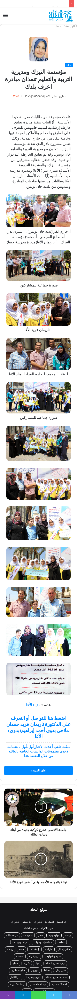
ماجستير (26, 921)
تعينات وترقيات (20, 942)
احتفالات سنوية (59, 984)
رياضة (10, 949)
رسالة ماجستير (38, 984)
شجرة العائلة (31, 928)
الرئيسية (61, 921)
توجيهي (34, 970)
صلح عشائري (18, 970)
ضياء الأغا (33, 705)
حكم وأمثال (64, 949)
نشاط (59, 26)
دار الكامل (15, 977)
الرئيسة (71, 26)
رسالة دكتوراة (17, 984)
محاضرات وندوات (43, 942)
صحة (21, 949)
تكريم (27, 963)
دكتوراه (38, 921)
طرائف (48, 949)
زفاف (68, 935)
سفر (40, 935)
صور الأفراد (47, 928)
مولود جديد (54, 935)
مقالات (60, 942)
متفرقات (27, 935)
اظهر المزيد (38, 770)
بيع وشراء (34, 956)
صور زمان (60, 970)
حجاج (15, 963)
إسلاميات (34, 949)
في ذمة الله (12, 935)
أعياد (37, 963)
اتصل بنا (49, 921)
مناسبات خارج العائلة (56, 977)
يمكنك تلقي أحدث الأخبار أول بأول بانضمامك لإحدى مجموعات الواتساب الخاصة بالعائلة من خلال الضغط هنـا (38, 751)
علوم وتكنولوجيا (53, 956)
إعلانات (19, 956)
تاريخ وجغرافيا (33, 977)
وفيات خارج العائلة (55, 963)
